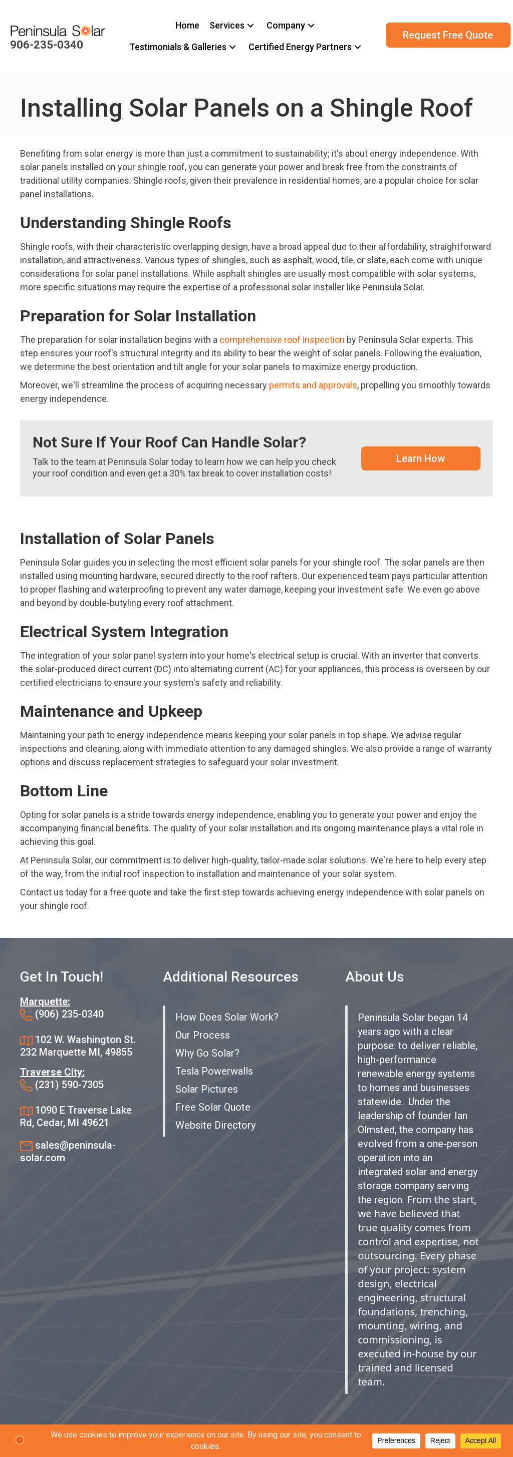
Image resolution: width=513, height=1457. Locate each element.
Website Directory (215, 1125)
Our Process (202, 1035)
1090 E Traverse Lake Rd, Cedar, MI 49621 (76, 1116)
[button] (250, 26)
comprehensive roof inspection (282, 339)
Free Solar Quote (212, 1107)
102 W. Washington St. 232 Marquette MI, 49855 (78, 1046)
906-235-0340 (46, 45)
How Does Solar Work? (227, 1017)
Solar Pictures (206, 1089)
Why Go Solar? (207, 1053)
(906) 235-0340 (69, 1014)
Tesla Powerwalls (214, 1071)
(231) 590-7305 (69, 1085)
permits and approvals (313, 385)
